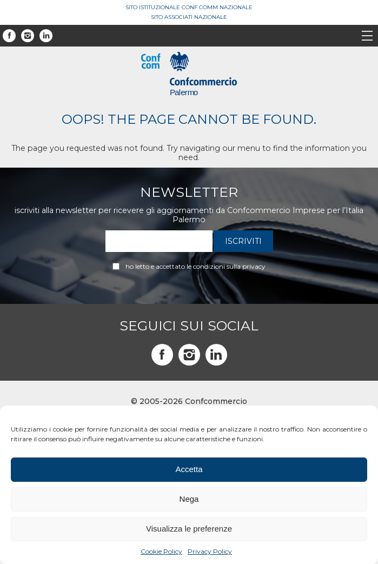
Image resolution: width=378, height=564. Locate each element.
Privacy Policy (210, 551)
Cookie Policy (161, 551)
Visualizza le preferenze (189, 528)
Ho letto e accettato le (195, 266)
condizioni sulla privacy (229, 266)
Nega (189, 498)
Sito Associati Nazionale (189, 17)
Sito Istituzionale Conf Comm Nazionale (189, 7)
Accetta (188, 469)
